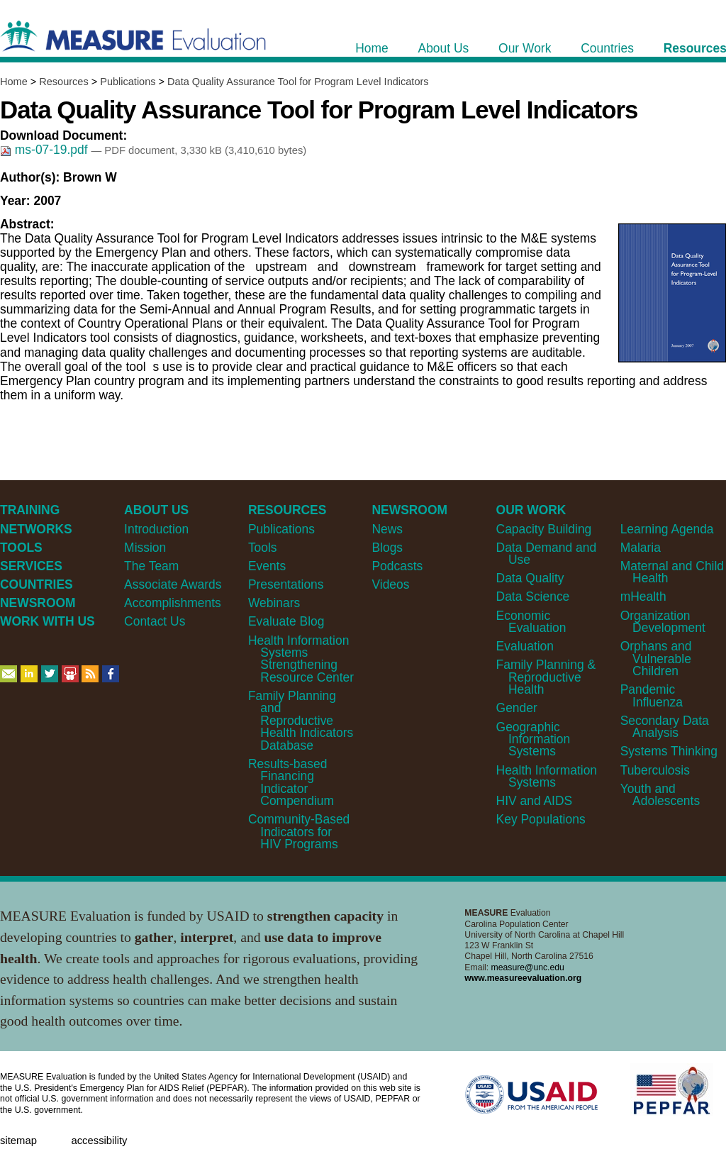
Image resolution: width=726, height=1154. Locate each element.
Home (14, 81)
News (387, 529)
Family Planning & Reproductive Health (546, 677)
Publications (127, 81)
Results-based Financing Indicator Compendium (291, 782)
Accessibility (99, 1140)
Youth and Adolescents (660, 795)
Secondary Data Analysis (664, 727)
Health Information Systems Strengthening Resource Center (301, 658)
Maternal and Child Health (672, 572)
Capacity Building (544, 529)
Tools (262, 547)
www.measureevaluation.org (522, 978)
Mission (145, 547)
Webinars (274, 603)
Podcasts (397, 566)
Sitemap (18, 1140)
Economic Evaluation (531, 622)
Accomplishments (172, 603)
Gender (516, 708)
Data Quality (530, 578)
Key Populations (541, 819)
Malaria (640, 547)
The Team (151, 566)
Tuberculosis (655, 770)
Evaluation (525, 646)
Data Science (533, 596)
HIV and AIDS (534, 801)
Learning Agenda (667, 529)
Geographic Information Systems (533, 739)
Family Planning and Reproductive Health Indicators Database (300, 721)
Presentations (286, 584)
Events (267, 566)
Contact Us (154, 621)
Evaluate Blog (286, 621)
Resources (63, 81)
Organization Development (662, 622)
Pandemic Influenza (651, 695)
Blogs (387, 547)
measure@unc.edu (527, 967)
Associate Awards (172, 584)
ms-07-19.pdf (45, 150)
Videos (390, 584)
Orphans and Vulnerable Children (656, 658)
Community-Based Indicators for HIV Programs (299, 831)
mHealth (643, 596)
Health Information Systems (546, 776)
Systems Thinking (668, 751)
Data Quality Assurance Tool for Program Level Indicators (297, 81)
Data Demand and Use (546, 553)
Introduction (156, 529)
